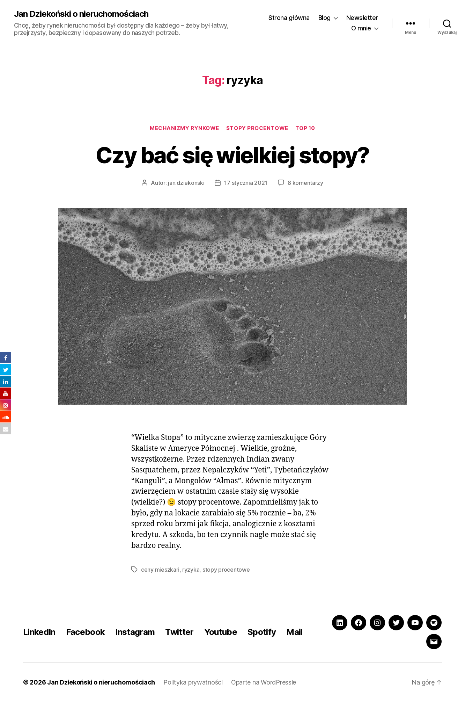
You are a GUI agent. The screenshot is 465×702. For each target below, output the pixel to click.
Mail (294, 632)
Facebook (85, 632)
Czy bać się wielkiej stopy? (232, 155)
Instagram (135, 632)
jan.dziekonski (186, 182)
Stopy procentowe (257, 128)
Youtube (220, 632)
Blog (324, 17)
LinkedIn (39, 632)
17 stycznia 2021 (245, 182)
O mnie (361, 28)
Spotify (262, 632)
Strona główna (289, 17)
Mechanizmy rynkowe (184, 128)
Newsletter (362, 17)
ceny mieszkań (160, 569)
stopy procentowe (226, 569)
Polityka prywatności (193, 682)
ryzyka (190, 569)
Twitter (179, 632)
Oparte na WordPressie (263, 682)
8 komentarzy (305, 182)
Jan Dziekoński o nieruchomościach (81, 14)
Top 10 (305, 128)
